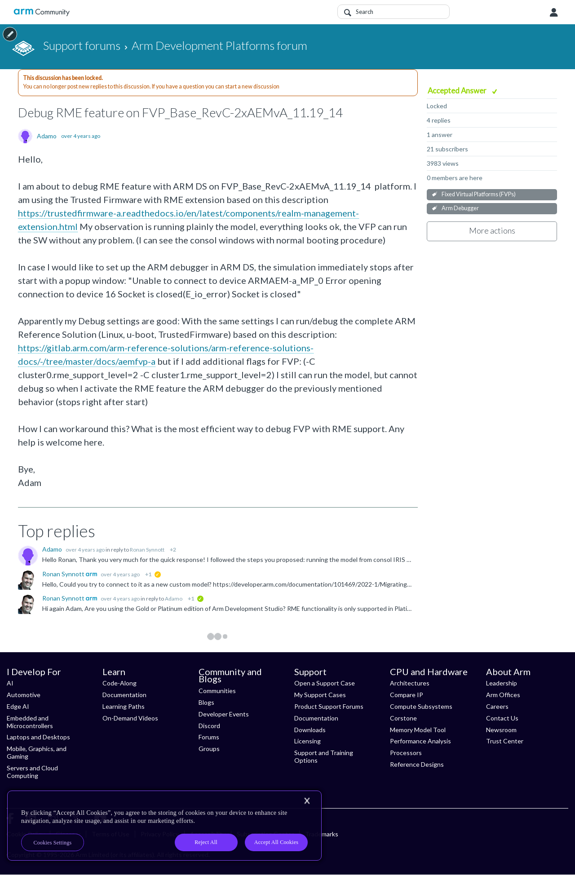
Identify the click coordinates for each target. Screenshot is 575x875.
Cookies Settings (53, 843)
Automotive (23, 694)
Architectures (409, 683)
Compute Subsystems (421, 706)
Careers (497, 706)
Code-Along (119, 683)
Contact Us (502, 718)
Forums (209, 737)
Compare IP (406, 694)
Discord (209, 725)
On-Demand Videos (130, 718)
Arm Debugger (460, 208)
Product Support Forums (328, 706)
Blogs (206, 702)
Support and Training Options (323, 756)
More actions (492, 230)
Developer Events (224, 714)
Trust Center (504, 741)
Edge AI (18, 706)
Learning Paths (123, 706)
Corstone (403, 718)
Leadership (501, 683)
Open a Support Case (324, 683)
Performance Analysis (420, 741)
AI (10, 683)
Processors (406, 752)
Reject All (206, 842)
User (553, 12)
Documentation (124, 694)
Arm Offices (503, 694)
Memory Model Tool (418, 730)
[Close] (307, 801)
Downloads (310, 730)
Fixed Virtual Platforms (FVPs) (479, 194)
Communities (217, 690)
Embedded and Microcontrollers (30, 721)
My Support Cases (320, 694)
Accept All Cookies (276, 842)
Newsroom (501, 730)
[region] (164, 826)
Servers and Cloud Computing (32, 771)
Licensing (307, 741)
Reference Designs (417, 764)
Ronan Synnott (147, 549)
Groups (209, 748)
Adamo (47, 136)
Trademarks (321, 834)
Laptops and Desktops (38, 737)
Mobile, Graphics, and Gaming (36, 752)
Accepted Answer (458, 90)
